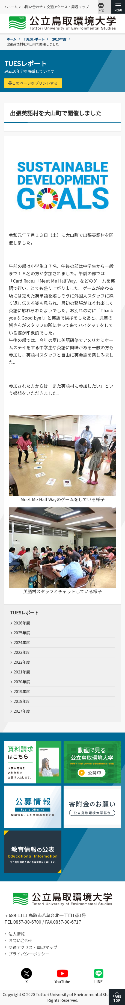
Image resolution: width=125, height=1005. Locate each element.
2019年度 (59, 39)
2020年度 (22, 681)
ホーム (12, 6)
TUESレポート (34, 39)
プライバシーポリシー (28, 954)
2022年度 (22, 662)
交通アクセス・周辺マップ (68, 6)
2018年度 (22, 701)
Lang (101, 7)
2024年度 (22, 642)
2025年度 (22, 632)
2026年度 (22, 623)
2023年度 (22, 652)
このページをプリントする (33, 83)
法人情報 (16, 934)
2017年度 (22, 711)
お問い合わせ (32, 6)
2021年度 (22, 672)
